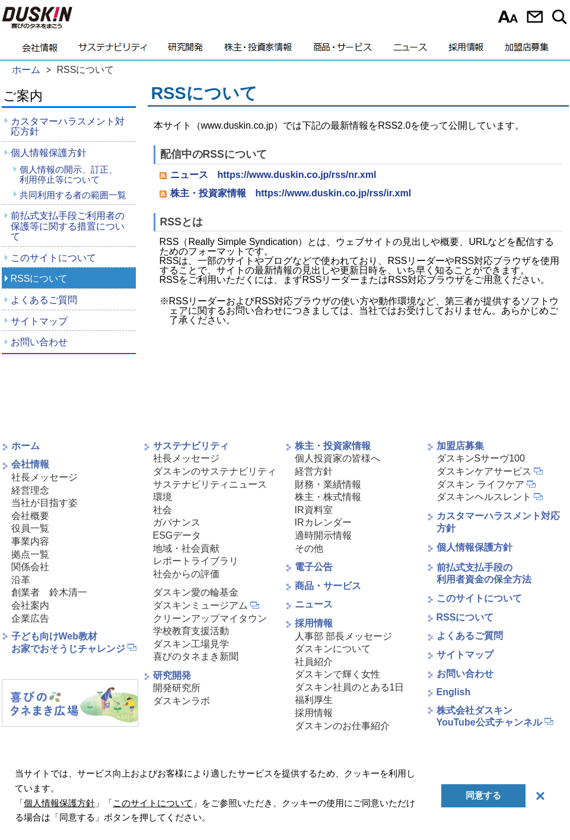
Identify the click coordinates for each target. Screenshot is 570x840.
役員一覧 (30, 528)
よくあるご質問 (44, 300)
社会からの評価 (186, 574)
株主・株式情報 (328, 497)
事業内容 (30, 541)
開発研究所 (176, 688)
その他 (309, 548)
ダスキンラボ (181, 701)
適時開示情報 (323, 535)
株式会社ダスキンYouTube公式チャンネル (489, 716)
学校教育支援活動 (191, 631)
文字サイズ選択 (508, 16)
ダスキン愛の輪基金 (195, 592)
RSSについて (39, 278)
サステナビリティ (112, 50)
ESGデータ (177, 535)
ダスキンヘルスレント (484, 497)
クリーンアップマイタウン (210, 618)
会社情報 (39, 50)
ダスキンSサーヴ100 (481, 458)
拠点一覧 (30, 554)
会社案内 (30, 605)
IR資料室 (314, 510)
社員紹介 (314, 662)
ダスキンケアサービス (484, 471)
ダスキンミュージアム (200, 605)
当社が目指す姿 (44, 503)
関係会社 (30, 567)
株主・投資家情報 (258, 50)
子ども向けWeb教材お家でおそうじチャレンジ (68, 642)
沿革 (20, 580)
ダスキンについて (333, 649)
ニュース (410, 50)
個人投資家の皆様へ (337, 458)
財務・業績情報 (328, 484)
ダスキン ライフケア (480, 484)
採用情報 (466, 50)
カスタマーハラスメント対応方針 (68, 126)
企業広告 (30, 618)
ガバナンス (176, 522)
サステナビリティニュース (210, 484)
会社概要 (30, 516)
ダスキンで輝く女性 (337, 674)
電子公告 (314, 567)
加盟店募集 (526, 50)
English (454, 692)
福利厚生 (314, 700)
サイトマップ (39, 321)
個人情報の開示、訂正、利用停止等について (68, 174)
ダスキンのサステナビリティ (214, 471)
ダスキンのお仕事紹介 (342, 726)
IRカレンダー (323, 522)
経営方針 (314, 471)
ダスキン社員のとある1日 (350, 687)
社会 (162, 510)
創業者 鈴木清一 (49, 592)
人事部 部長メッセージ (343, 636)
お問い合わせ (534, 16)
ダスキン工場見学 (191, 644)
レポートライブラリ (195, 561)
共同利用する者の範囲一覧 (73, 195)
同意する (483, 795)
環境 (162, 497)
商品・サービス (342, 50)
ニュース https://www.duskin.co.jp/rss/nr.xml (273, 175)
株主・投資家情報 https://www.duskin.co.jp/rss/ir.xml (291, 193)
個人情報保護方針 (49, 153)
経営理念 (30, 490)
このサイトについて (53, 258)
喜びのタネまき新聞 (195, 656)
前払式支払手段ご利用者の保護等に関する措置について (68, 226)
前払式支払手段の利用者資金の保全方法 (484, 573)
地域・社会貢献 (186, 548)
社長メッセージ (44, 477)
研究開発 (185, 50)
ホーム (25, 446)
